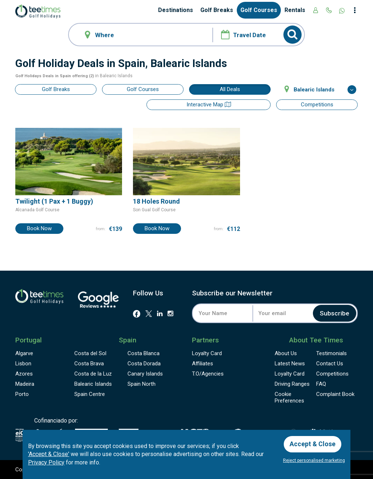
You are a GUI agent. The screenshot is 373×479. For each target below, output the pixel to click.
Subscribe (334, 313)
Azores (24, 373)
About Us (286, 353)
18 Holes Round (156, 201)
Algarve (24, 353)
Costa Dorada (144, 363)
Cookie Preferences (289, 397)
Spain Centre (89, 394)
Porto (22, 394)
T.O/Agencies (208, 373)
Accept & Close (313, 443)
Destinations (175, 10)
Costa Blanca (143, 353)
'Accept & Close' (48, 453)
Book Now (39, 228)
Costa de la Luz (93, 373)
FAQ (321, 384)
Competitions (317, 104)
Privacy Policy (46, 462)
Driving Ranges (292, 384)
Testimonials (331, 353)
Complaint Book (335, 394)
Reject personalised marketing (314, 460)
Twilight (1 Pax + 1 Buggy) (54, 201)
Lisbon (23, 363)
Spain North (141, 384)
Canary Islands (145, 373)
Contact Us (329, 363)
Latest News (290, 363)
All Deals (230, 89)
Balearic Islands (93, 384)
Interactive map (230, 104)
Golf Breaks (216, 10)
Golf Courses (258, 10)
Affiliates (202, 363)
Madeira (24, 384)
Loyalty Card (207, 353)
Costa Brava (89, 363)
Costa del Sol (90, 353)
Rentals (294, 10)
